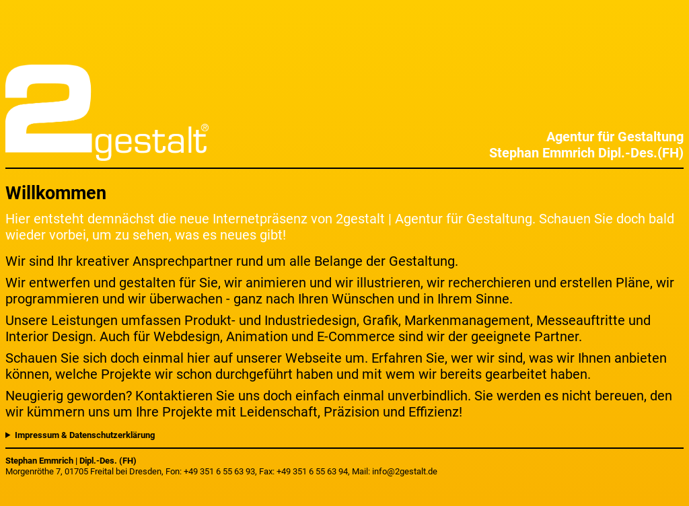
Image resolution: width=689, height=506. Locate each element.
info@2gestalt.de (404, 471)
